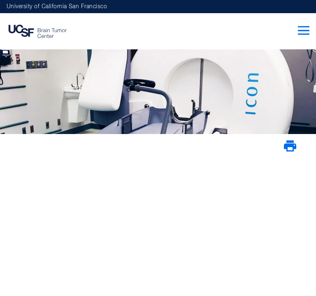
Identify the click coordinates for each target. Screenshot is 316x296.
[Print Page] (290, 150)
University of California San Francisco (57, 6)
